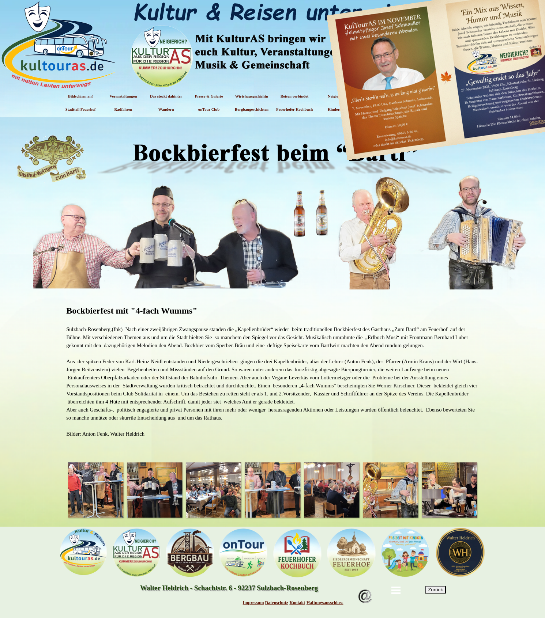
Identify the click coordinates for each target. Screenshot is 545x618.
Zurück (435, 589)
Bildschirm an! (80, 96)
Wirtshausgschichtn (251, 96)
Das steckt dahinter (166, 96)
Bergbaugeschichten (251, 109)
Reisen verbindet (295, 96)
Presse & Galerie (209, 96)
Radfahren (123, 109)
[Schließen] (536, 31)
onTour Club (208, 109)
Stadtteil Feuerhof (80, 109)
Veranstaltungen (123, 96)
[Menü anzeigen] (396, 590)
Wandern (166, 109)
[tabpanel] (272, 375)
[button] (95, 489)
